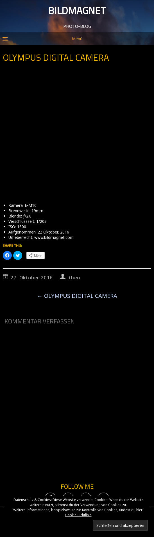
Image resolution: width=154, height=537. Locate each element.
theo (74, 277)
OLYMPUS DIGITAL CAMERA (77, 296)
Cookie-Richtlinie (78, 515)
